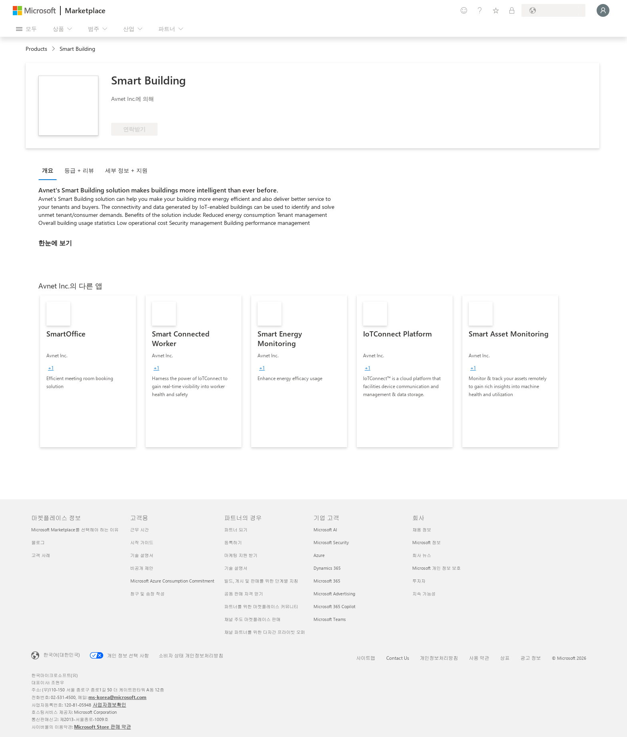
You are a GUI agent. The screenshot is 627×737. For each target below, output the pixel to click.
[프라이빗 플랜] (511, 10)
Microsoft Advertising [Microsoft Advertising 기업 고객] (334, 594)
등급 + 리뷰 (79, 170)
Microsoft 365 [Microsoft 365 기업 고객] (327, 581)
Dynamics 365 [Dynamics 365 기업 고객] (327, 568)
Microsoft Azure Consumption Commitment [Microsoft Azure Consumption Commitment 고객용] (172, 581)
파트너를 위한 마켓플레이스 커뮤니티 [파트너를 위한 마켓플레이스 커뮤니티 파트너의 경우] (261, 606)
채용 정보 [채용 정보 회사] (421, 530)
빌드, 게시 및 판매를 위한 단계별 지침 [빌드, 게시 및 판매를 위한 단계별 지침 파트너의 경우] (261, 581)
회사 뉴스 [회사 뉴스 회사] (421, 555)
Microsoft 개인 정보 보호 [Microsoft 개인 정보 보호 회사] (436, 568)
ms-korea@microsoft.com (117, 697)
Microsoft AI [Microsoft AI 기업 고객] (325, 530)
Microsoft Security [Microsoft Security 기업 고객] (331, 542)
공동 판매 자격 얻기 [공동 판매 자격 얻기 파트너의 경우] (243, 594)
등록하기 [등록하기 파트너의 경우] (233, 542)
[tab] (49, 170)
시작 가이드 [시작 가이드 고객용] (142, 542)
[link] (88, 371)
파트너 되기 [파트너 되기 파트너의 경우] (236, 530)
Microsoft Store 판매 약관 (102, 726)
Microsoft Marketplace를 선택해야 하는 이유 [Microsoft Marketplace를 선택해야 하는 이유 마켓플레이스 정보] (74, 530)
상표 (505, 658)
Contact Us (397, 658)
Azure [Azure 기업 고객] (319, 555)
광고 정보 (531, 658)
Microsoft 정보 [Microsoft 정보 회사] (426, 542)
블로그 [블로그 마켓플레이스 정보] (37, 542)
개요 (47, 170)
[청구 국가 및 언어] (553, 10)
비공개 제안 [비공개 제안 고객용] (142, 568)
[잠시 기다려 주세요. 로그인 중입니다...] (603, 10)
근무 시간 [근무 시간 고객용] (139, 530)
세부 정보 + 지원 (126, 170)
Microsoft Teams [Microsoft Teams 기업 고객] (330, 619)
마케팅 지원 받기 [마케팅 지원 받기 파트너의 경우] (241, 555)
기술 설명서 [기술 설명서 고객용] (142, 555)
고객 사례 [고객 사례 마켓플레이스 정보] (40, 555)
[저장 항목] (495, 10)
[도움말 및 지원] (479, 10)
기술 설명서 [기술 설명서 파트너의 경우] (236, 568)
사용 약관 (479, 658)
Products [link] (36, 48)
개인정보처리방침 (439, 658)
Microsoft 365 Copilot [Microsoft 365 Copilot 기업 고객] (334, 606)
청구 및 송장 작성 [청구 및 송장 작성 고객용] (147, 594)
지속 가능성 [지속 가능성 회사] (423, 594)
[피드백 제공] (463, 10)
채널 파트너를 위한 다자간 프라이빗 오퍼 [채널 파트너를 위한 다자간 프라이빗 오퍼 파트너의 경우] (264, 632)
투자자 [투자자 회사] (418, 581)
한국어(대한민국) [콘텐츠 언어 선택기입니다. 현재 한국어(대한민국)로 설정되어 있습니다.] (61, 654)
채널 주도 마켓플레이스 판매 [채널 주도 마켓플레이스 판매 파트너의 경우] (252, 619)
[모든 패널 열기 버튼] (26, 29)
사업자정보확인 (109, 704)
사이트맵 (365, 658)
